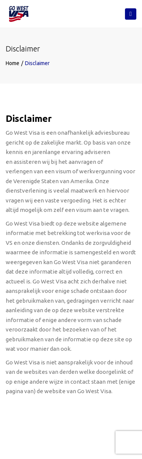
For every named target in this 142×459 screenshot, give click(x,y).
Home (12, 63)
